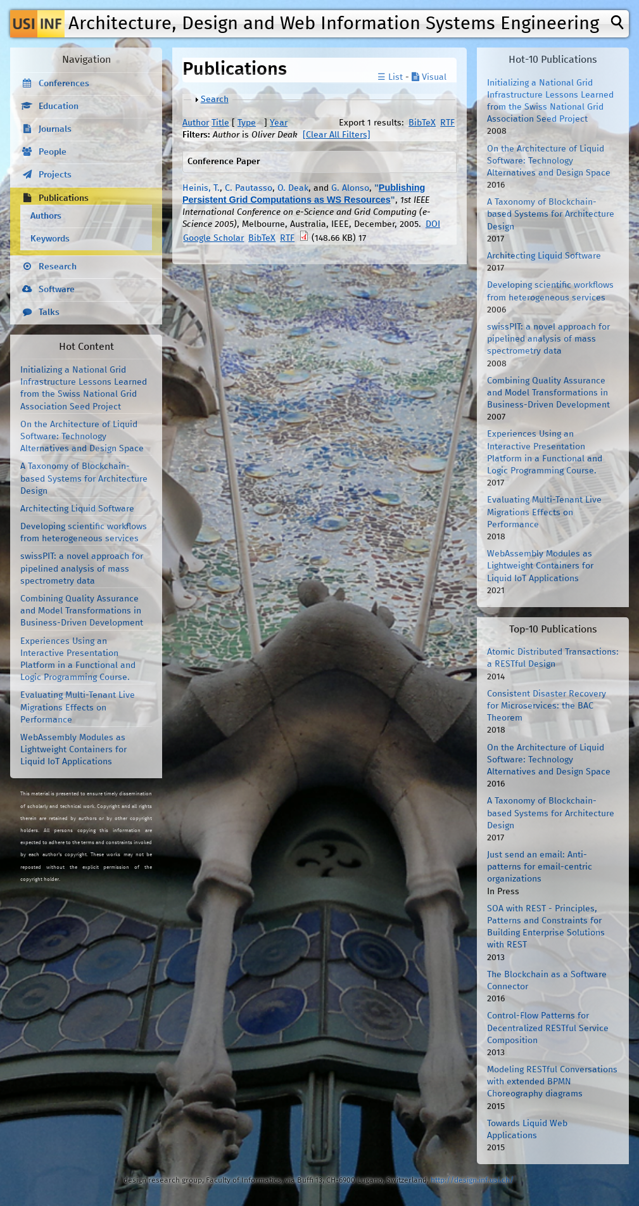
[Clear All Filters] (336, 135)
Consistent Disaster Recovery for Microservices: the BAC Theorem (546, 706)
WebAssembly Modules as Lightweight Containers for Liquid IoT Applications (73, 749)
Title (220, 123)
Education (59, 106)
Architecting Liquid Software (77, 508)
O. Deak (292, 188)
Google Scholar (213, 238)
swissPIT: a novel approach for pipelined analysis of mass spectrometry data (81, 568)
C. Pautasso (248, 188)
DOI (433, 224)
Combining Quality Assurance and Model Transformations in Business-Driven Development (81, 610)
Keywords (50, 238)
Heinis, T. (201, 188)
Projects (55, 174)
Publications (64, 198)
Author (195, 123)
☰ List (390, 77)
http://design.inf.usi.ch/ (472, 1180)
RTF (447, 123)
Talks (49, 312)
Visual (429, 77)
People (52, 152)
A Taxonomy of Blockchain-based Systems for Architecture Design (84, 478)
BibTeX (422, 123)
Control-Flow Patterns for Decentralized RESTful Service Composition (548, 1027)
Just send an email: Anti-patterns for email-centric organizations (539, 866)
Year (279, 123)
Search (215, 99)
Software (57, 289)
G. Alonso (350, 188)
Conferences (64, 83)
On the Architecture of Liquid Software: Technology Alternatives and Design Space (82, 436)
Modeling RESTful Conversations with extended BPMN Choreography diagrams (552, 1081)
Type (246, 123)
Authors (45, 216)
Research (58, 266)
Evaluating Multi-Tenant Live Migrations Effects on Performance (77, 707)
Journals (55, 129)
